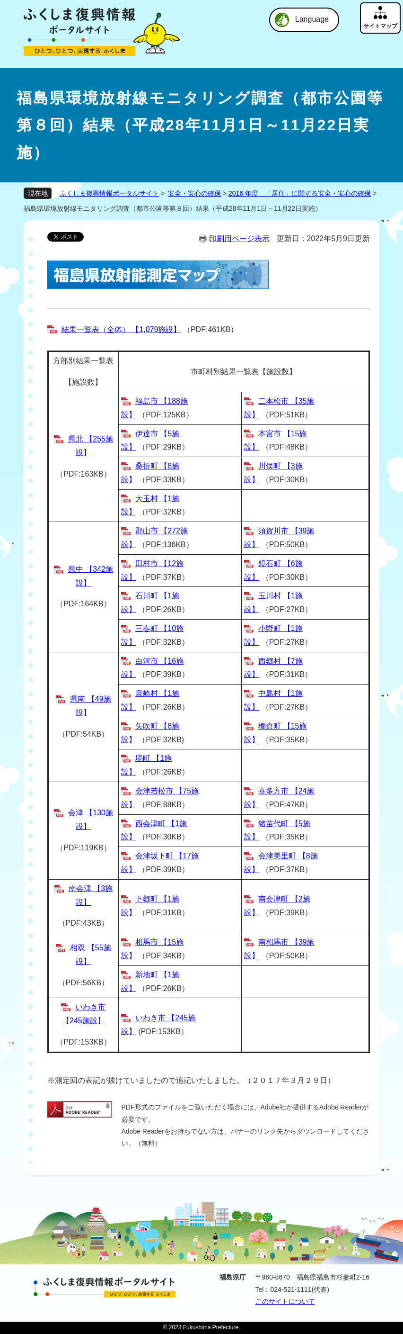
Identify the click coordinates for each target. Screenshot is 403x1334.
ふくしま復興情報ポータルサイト (109, 193)
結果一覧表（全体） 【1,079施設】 (121, 329)
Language (312, 19)
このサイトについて (285, 1301)
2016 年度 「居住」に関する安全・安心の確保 (299, 193)
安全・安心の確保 (194, 193)
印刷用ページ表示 (239, 238)
